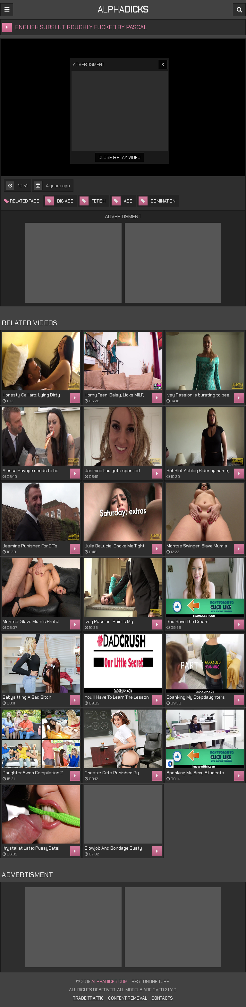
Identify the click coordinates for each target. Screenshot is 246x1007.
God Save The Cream (187, 621)
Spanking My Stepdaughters (195, 697)
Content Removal (127, 998)
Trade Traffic (88, 998)
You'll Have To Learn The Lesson (117, 697)
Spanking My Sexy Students (195, 773)
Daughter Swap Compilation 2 (33, 773)
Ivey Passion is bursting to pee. (198, 395)
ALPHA (123, 9)
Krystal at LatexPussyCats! (31, 848)
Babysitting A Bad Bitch (27, 697)
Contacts (162, 998)
